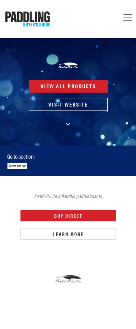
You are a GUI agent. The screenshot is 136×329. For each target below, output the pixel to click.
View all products (68, 86)
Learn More (68, 234)
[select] (17, 166)
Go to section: (21, 156)
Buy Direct (68, 215)
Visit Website (68, 104)
